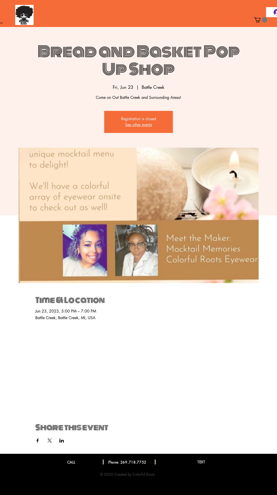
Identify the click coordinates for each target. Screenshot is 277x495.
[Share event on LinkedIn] (61, 441)
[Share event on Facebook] (37, 441)
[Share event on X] (49, 441)
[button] (260, 20)
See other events (138, 124)
